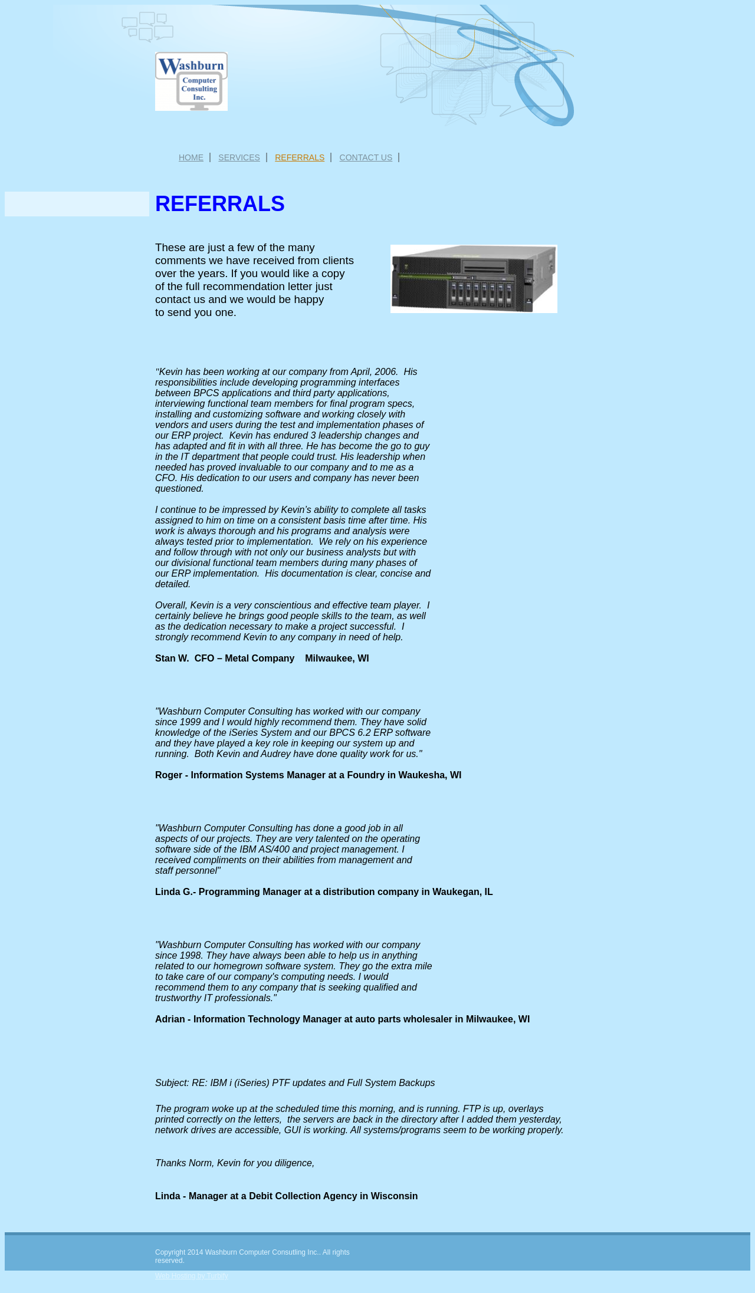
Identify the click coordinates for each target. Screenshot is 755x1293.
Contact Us (366, 157)
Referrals (299, 157)
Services (239, 157)
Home (191, 157)
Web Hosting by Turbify (191, 1276)
